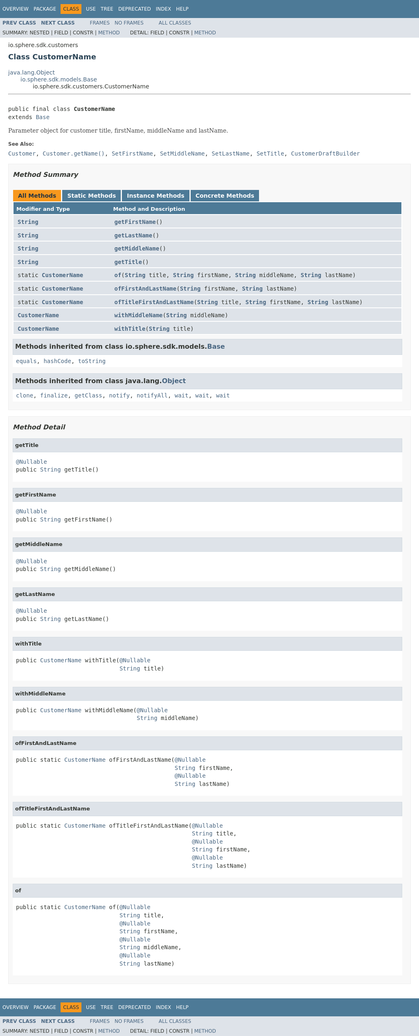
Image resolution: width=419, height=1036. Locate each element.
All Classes (175, 23)
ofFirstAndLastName (146, 288)
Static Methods (91, 195)
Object (174, 381)
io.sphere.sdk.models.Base (58, 79)
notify (119, 395)
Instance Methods (155, 195)
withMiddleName (139, 315)
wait (182, 395)
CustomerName (62, 275)
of (118, 275)
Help (182, 9)
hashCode (57, 361)
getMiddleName (137, 248)
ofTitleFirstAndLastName (154, 302)
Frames (100, 23)
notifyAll (152, 395)
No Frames (129, 23)
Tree (107, 9)
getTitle (128, 262)
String (28, 222)
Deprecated (134, 9)
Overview (15, 9)
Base (43, 117)
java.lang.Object (31, 72)
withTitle (130, 328)
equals (26, 361)
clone (24, 395)
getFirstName (135, 222)
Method (109, 33)
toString (92, 361)
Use (91, 9)
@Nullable (31, 461)
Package (45, 9)
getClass (88, 395)
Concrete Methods (225, 195)
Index (163, 9)
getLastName (134, 235)
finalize (54, 395)
